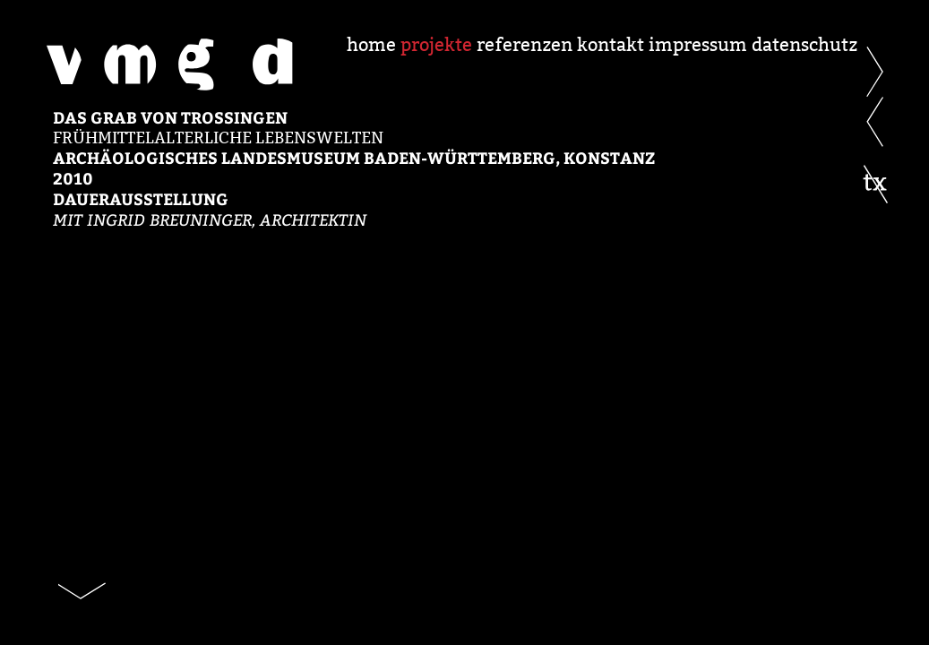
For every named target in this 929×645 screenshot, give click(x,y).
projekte (436, 45)
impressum (698, 45)
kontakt (610, 45)
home (371, 45)
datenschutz (804, 45)
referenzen (524, 45)
